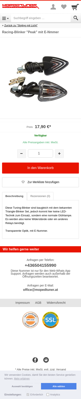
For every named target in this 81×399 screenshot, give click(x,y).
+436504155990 (40, 265)
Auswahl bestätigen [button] (22, 386)
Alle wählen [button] (59, 386)
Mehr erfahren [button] (22, 378)
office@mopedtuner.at (40, 289)
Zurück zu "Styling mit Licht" (21, 25)
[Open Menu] (5, 18)
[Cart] (75, 7)
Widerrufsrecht (56, 302)
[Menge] (40, 153)
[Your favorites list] (63, 7)
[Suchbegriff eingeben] (41, 18)
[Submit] (76, 18)
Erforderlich (36, 394)
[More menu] (53, 7)
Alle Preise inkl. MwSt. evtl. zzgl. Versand (41, 369)
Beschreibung (14, 196)
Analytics (55, 394)
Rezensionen (40, 196)
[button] (40, 182)
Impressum (23, 302)
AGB (38, 302)
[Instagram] (46, 360)
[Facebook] (35, 360)
